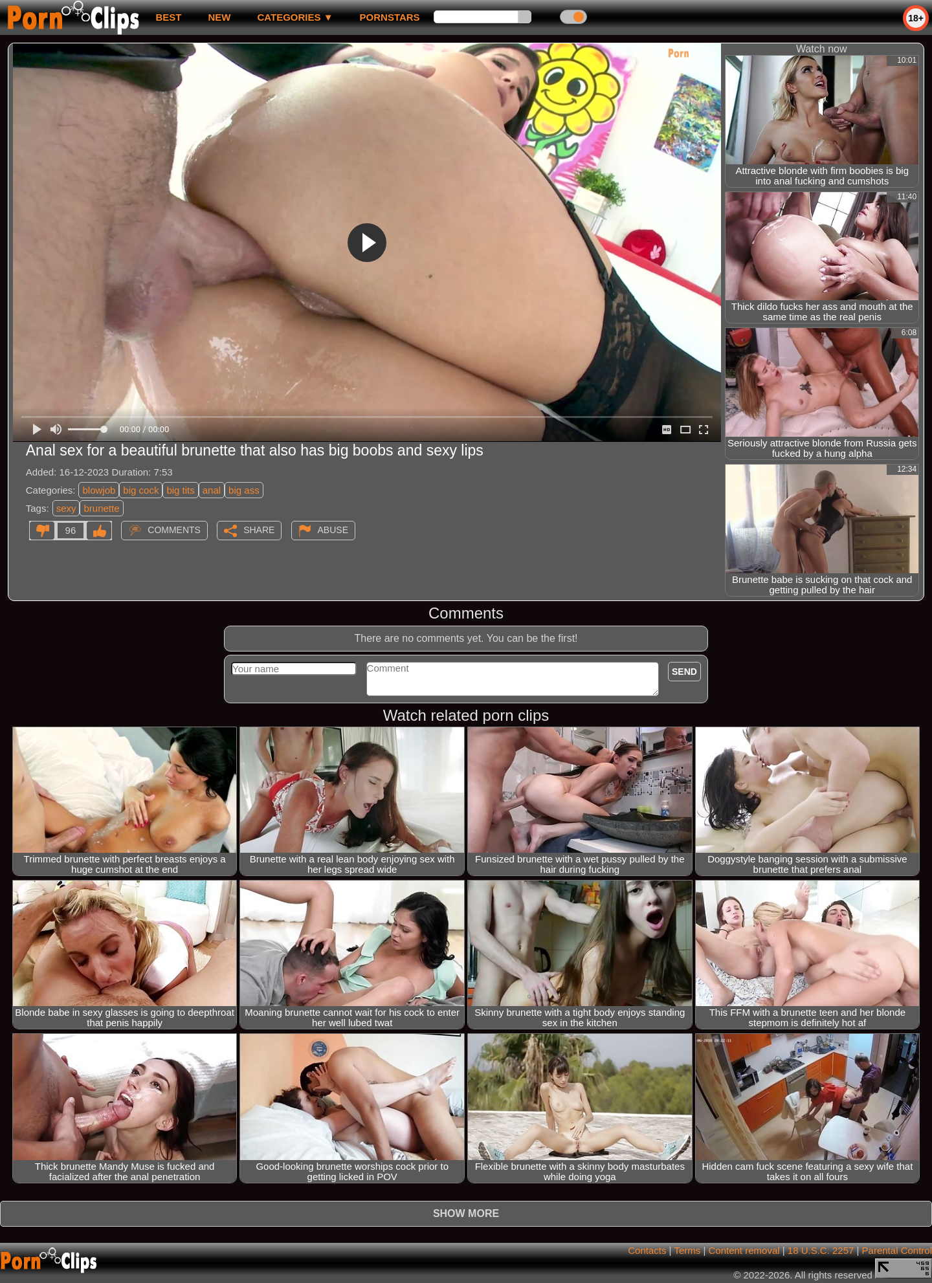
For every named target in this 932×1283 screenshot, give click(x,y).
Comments (174, 530)
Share (258, 530)
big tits (180, 490)
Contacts (647, 1250)
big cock (141, 490)
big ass (244, 490)
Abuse (333, 530)
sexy (66, 508)
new (219, 17)
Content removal (744, 1250)
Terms (687, 1250)
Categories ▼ (295, 17)
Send (684, 671)
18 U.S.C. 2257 (821, 1250)
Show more (466, 1213)
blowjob (98, 490)
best (168, 17)
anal (212, 490)
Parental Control (897, 1250)
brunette (101, 508)
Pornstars (390, 17)
